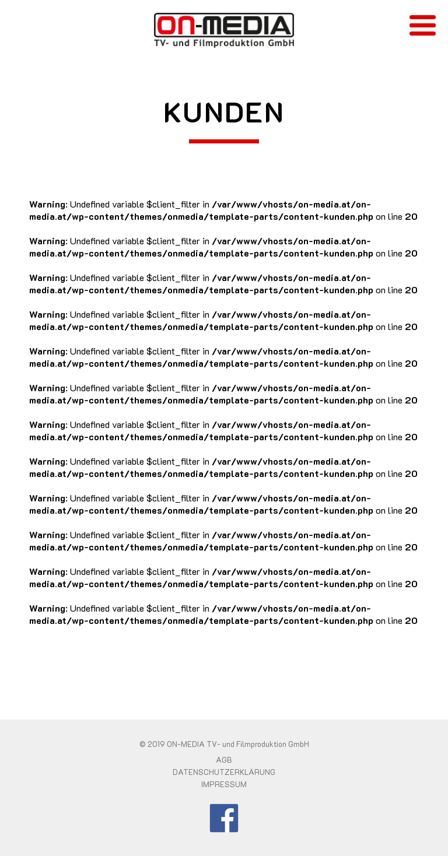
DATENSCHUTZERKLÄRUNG (224, 772)
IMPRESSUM (224, 784)
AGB (224, 759)
